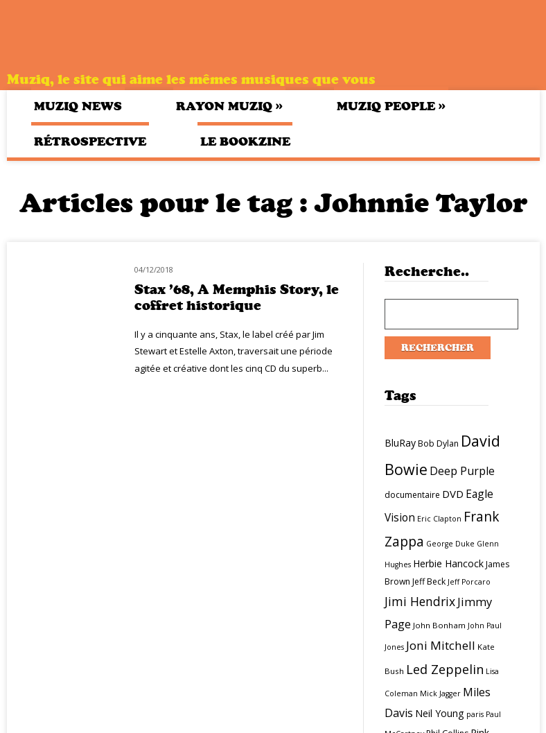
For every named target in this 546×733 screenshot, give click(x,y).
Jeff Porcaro (469, 582)
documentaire (412, 495)
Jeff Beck (429, 581)
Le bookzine (245, 141)
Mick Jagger (440, 693)
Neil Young (439, 713)
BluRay (400, 442)
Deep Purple (462, 470)
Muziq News (78, 106)
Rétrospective (90, 141)
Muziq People (391, 106)
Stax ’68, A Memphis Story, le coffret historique (236, 297)
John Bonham (439, 625)
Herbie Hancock (448, 563)
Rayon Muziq (229, 106)
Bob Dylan (438, 443)
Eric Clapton (439, 519)
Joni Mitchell (440, 645)
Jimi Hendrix (420, 601)
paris (475, 714)
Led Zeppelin (445, 669)
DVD (453, 494)
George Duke (450, 544)
